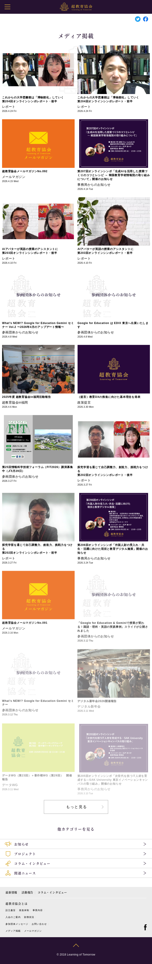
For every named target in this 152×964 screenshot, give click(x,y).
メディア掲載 (13, 931)
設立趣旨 (11, 910)
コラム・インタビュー (52, 892)
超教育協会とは (17, 904)
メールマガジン (33, 931)
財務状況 (29, 917)
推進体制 (24, 910)
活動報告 (27, 892)
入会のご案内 (13, 917)
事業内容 (38, 910)
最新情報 (11, 892)
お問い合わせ (39, 924)
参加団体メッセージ (17, 924)
